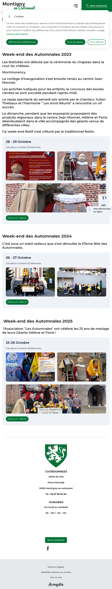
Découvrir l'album (17, 218)
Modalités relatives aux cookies (56, 572)
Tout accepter (75, 42)
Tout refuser (97, 42)
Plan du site (56, 577)
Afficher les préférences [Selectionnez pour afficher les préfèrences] (22, 42)
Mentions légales (56, 567)
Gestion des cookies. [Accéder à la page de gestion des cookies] (17, 33)
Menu (75, 5)
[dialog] (56, 29)
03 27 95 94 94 (58, 494)
